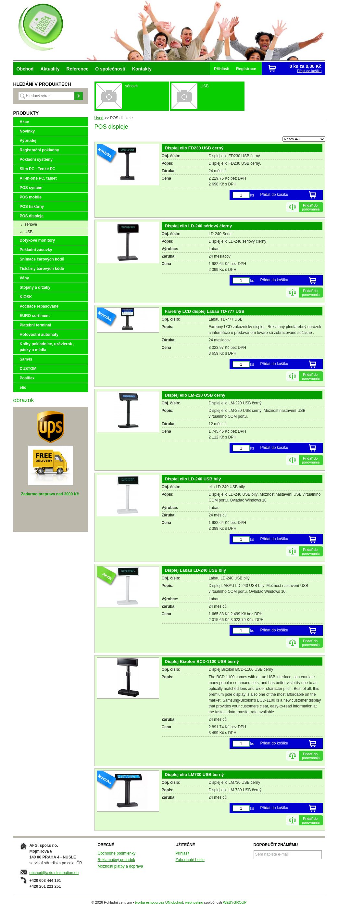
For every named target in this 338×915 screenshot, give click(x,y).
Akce (24, 122)
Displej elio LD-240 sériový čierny (198, 225)
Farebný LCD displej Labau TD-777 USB (205, 311)
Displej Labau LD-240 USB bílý (195, 570)
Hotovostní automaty (39, 334)
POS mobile (31, 197)
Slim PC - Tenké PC (38, 169)
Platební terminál (35, 325)
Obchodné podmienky (117, 853)
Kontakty (142, 68)
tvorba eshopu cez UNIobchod (159, 902)
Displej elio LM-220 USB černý (195, 395)
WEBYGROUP (235, 902)
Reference (78, 68)
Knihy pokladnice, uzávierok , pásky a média (47, 347)
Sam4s (26, 359)
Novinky (27, 131)
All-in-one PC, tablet (38, 178)
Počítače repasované (39, 306)
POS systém (31, 187)
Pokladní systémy (36, 159)
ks (252, 195)
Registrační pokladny (39, 150)
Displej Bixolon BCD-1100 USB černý (202, 661)
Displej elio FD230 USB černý (194, 148)
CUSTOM (28, 368)
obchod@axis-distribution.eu (54, 873)
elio (23, 387)
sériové (31, 224)
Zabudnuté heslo (190, 860)
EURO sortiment (35, 315)
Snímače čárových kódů (42, 259)
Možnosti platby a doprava (120, 866)
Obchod (25, 68)
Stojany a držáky (35, 287)
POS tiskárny (32, 206)
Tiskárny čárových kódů (42, 268)
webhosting (194, 902)
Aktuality (49, 68)
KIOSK (26, 297)
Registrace (246, 69)
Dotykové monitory (37, 240)
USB (29, 232)
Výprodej (28, 140)
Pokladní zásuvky (36, 250)
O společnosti (110, 68)
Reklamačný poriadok (116, 860)
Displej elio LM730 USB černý (194, 774)
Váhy (24, 278)
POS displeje (32, 216)
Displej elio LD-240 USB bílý (193, 479)
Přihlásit (221, 69)
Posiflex (27, 378)
